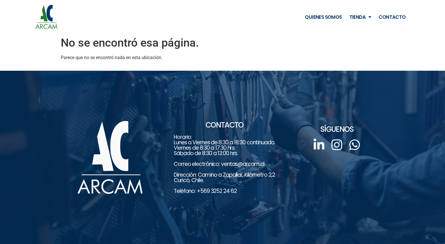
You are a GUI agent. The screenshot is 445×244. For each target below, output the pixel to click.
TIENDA (360, 17)
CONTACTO (392, 17)
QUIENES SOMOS (323, 17)
